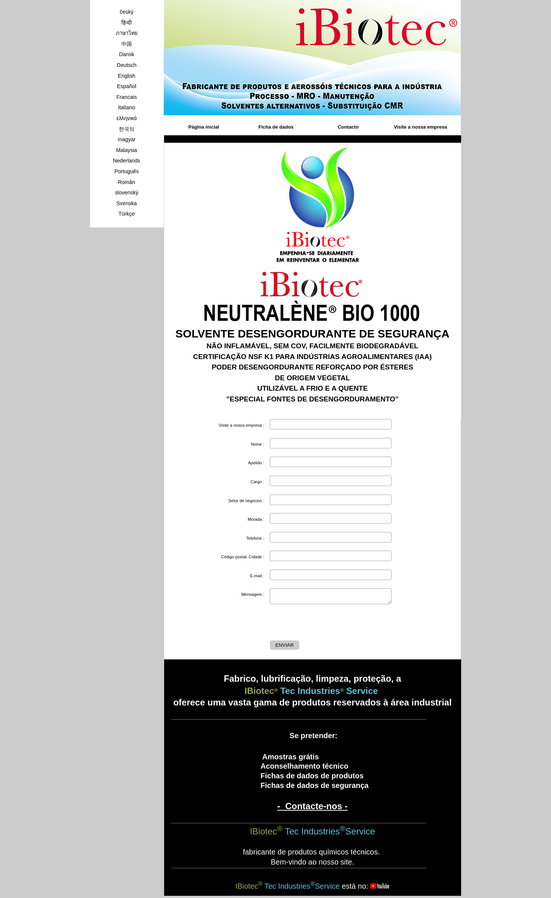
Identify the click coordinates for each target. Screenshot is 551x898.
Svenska (126, 203)
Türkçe (126, 214)
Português (126, 171)
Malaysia (126, 150)
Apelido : (256, 463)
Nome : (257, 444)
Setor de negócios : (246, 500)
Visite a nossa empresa (420, 127)
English (126, 76)
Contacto (348, 127)
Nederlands (126, 161)
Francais (126, 97)
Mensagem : (252, 594)
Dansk (126, 54)
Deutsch (127, 65)
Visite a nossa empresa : (241, 425)
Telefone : (255, 538)
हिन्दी (126, 23)
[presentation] (326, 624)
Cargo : (257, 481)
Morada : (256, 519)
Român (126, 182)
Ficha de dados (276, 127)
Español (126, 86)
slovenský (126, 193)
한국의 (126, 129)
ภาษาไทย (126, 33)
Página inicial (203, 127)
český (127, 12)
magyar (127, 139)
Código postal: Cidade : (242, 557)
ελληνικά (127, 118)
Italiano (126, 107)
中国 (126, 44)
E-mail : (257, 576)
